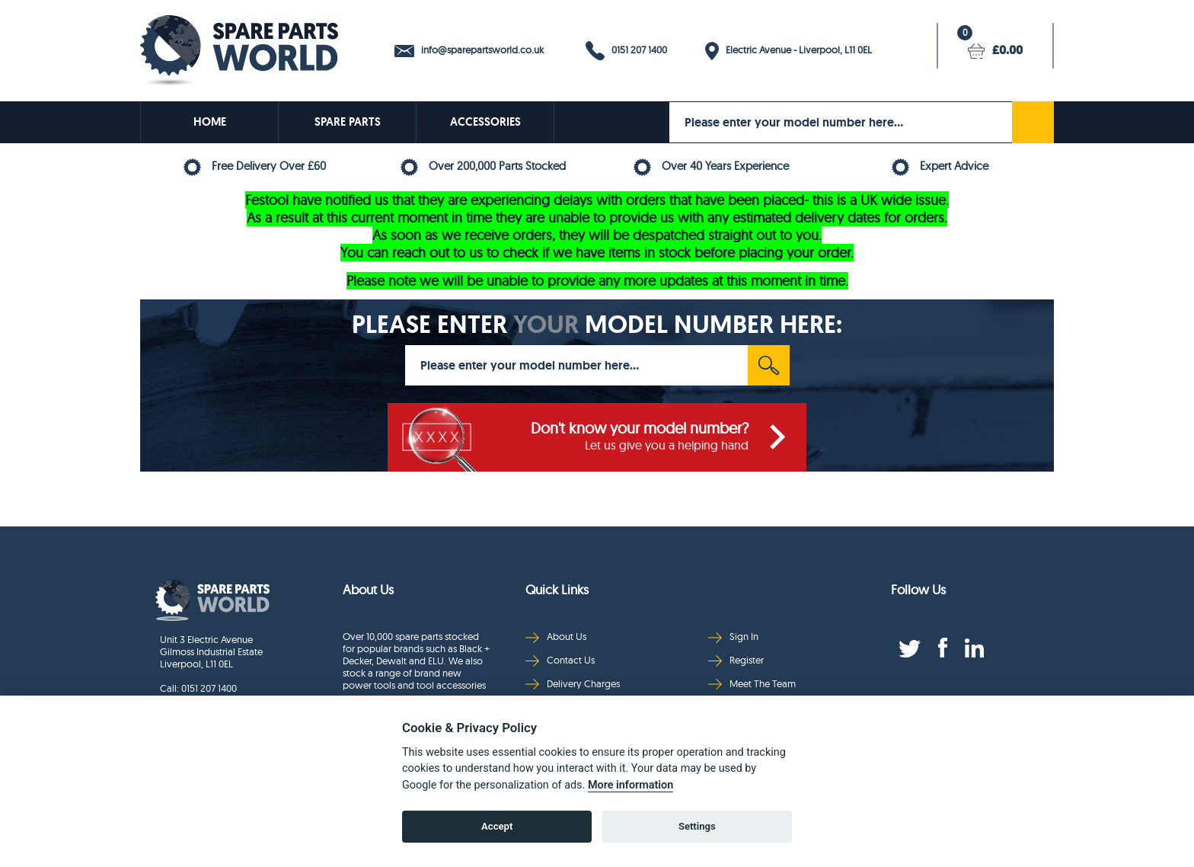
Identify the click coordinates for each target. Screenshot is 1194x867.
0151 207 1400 (626, 50)
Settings (697, 826)
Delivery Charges (572, 683)
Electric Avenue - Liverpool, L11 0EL (788, 51)
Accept (496, 826)
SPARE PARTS (347, 122)
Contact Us (560, 660)
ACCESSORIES (485, 122)
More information (630, 785)
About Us (555, 636)
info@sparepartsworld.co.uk (469, 50)
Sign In (733, 636)
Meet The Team (752, 683)
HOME (209, 122)
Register (736, 660)
